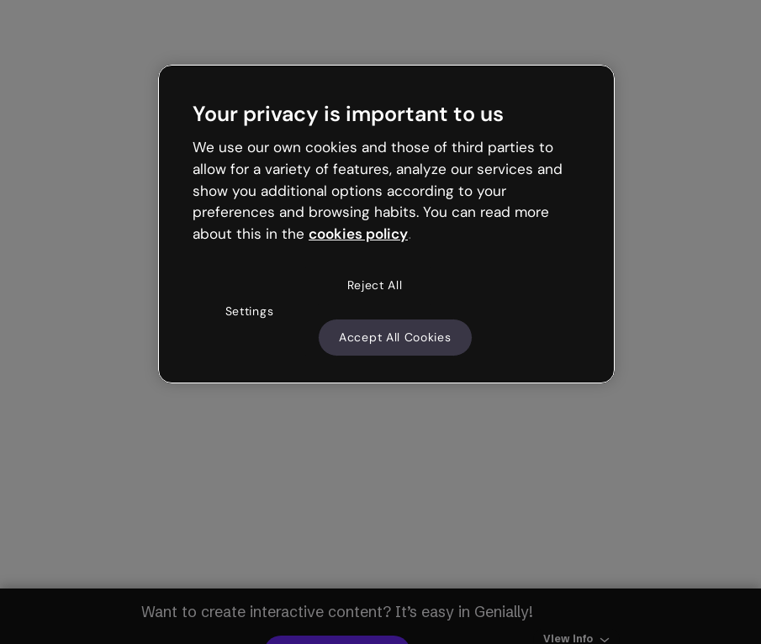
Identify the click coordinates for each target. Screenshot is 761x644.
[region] (386, 224)
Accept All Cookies (395, 337)
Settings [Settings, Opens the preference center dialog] (249, 311)
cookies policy (358, 233)
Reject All (375, 285)
